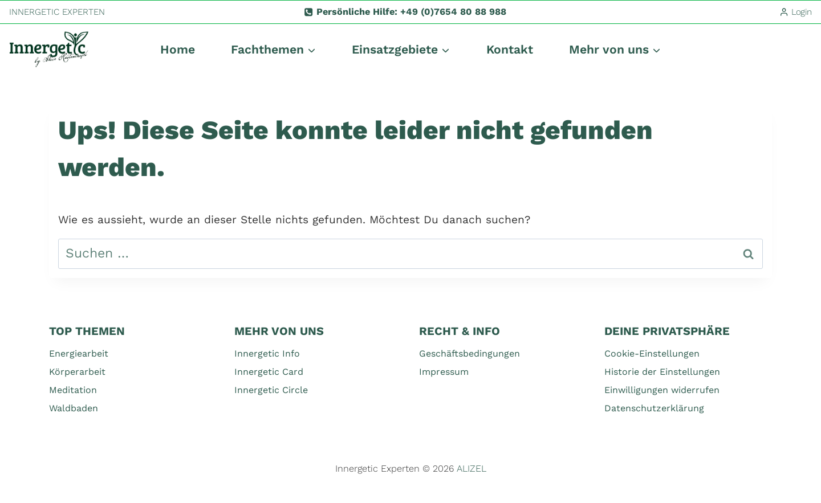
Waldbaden (73, 408)
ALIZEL (471, 468)
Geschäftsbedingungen (469, 353)
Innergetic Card (268, 371)
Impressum (444, 371)
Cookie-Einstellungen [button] (652, 353)
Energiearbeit (78, 353)
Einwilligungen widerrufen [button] (662, 390)
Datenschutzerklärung (654, 408)
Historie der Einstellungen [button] (662, 371)
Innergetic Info (267, 353)
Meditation (73, 390)
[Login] (795, 12)
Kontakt (509, 49)
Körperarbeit (77, 371)
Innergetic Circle (271, 390)
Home (177, 49)
